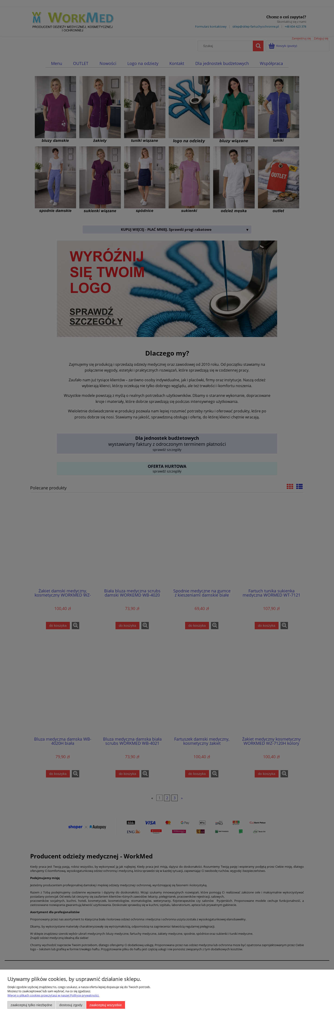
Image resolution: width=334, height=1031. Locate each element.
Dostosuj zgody (70, 1005)
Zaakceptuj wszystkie (106, 1005)
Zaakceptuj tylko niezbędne (31, 1005)
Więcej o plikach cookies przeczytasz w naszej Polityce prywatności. (53, 995)
